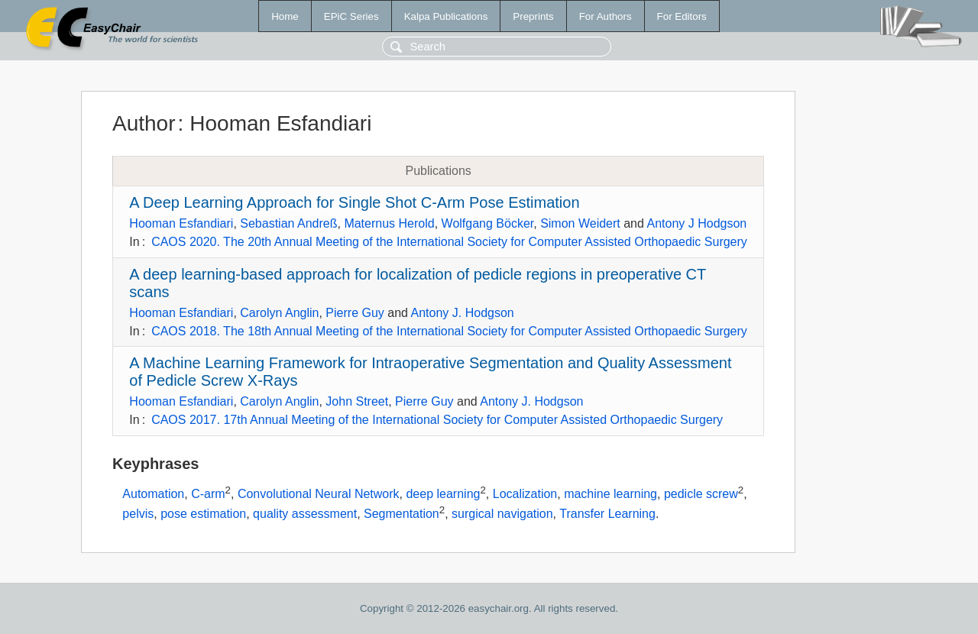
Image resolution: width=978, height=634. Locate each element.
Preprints (533, 16)
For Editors (682, 16)
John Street (356, 401)
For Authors (605, 16)
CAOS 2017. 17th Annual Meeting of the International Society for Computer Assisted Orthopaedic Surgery (437, 419)
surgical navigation (502, 513)
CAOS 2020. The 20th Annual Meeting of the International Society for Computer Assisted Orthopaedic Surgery (449, 241)
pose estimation (203, 513)
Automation (153, 493)
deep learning (443, 493)
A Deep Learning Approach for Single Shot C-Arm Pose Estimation (354, 202)
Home (285, 16)
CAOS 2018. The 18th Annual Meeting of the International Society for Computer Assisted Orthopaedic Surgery (449, 331)
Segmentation (401, 513)
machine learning (610, 493)
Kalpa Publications (446, 16)
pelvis (138, 513)
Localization (525, 493)
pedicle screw (701, 493)
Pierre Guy (354, 312)
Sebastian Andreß (288, 223)
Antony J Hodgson (696, 223)
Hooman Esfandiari (181, 223)
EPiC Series (351, 16)
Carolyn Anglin (279, 312)
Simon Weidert (580, 223)
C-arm (208, 493)
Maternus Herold (389, 223)
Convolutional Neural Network (319, 493)
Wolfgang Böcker (488, 223)
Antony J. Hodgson (462, 312)
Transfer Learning (607, 513)
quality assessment (305, 513)
